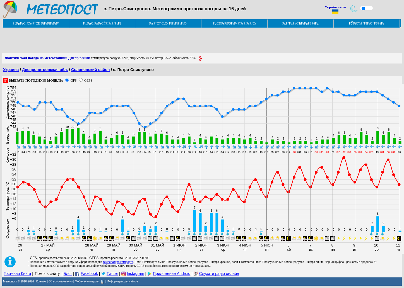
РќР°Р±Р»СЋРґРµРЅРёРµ (300, 23)
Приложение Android (171, 273)
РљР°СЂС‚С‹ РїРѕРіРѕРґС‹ (168, 23)
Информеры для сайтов (122, 281)
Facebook (89, 273)
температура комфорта (118, 261)
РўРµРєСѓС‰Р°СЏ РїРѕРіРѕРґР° (36, 23)
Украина (11, 69)
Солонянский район (90, 69)
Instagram (135, 273)
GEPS (88, 80)
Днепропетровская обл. (45, 69)
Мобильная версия (87, 281)
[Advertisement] (103, 40)
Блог (68, 273)
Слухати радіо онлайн (219, 273)
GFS (74, 80)
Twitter (112, 273)
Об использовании (61, 281)
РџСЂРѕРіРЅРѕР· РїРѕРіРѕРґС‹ (234, 23)
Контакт (41, 281)
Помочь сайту (47, 273)
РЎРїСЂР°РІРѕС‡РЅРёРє (366, 23)
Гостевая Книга (17, 273)
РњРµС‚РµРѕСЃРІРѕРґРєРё (102, 23)
